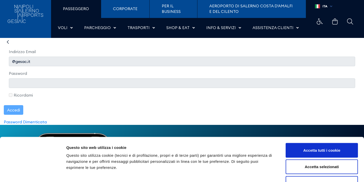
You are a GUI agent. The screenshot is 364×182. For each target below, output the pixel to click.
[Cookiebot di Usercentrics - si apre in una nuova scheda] (33, 172)
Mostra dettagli (266, 172)
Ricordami (21, 95)
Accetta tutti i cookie (321, 115)
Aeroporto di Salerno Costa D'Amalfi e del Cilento (251, 9)
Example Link (320, 21)
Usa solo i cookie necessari (322, 149)
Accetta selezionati (322, 132)
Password (18, 73)
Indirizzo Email (22, 51)
